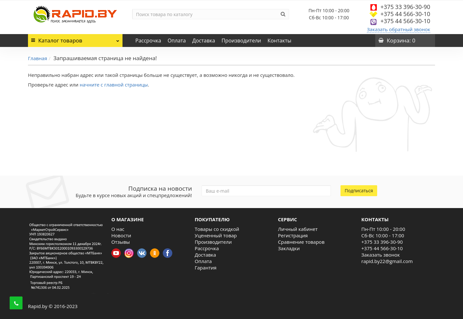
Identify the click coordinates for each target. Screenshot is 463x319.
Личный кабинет (298, 229)
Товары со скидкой (217, 229)
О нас (117, 229)
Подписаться (359, 190)
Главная (37, 58)
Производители (241, 40)
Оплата (177, 40)
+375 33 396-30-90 (405, 7)
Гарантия (205, 267)
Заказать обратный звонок (398, 29)
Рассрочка (148, 40)
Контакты (279, 40)
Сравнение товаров (301, 242)
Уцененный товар (216, 235)
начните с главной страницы (114, 84)
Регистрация (293, 235)
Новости (121, 235)
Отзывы (120, 242)
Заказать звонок (380, 254)
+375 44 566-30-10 (405, 14)
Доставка (203, 40)
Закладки (289, 248)
